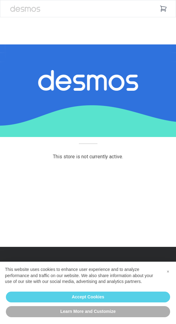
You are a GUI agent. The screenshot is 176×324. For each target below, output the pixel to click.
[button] (168, 271)
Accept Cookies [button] (88, 296)
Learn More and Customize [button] (88, 311)
